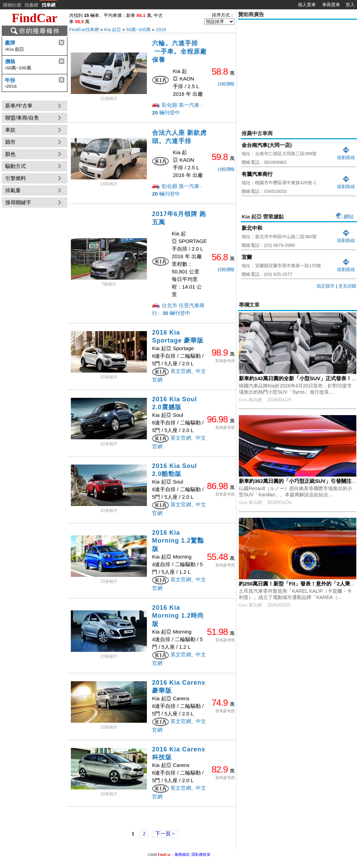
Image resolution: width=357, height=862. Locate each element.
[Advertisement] (297, 723)
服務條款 (182, 854)
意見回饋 (347, 286)
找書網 (31, 5)
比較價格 (226, 83)
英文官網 (180, 371)
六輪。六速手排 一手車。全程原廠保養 (179, 51)
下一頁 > (165, 833)
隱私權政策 (200, 854)
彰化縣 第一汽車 (180, 105)
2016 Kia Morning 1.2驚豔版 (178, 540)
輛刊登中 (166, 112)
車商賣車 (331, 4)
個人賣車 (307, 4)
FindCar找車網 (84, 29)
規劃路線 (346, 154)
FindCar (34, 18)
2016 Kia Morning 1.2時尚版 (178, 615)
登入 (350, 4)
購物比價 (12, 5)
